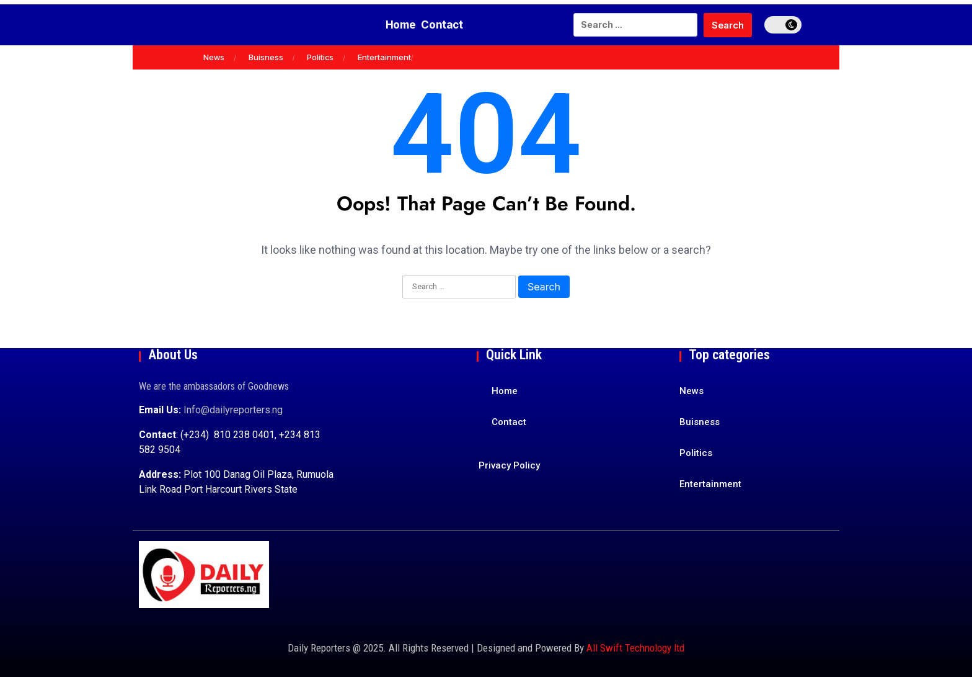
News (213, 57)
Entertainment (384, 57)
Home (393, 25)
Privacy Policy (509, 465)
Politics (320, 57)
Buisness (266, 57)
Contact (450, 25)
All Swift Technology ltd (635, 648)
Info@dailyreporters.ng (233, 410)
